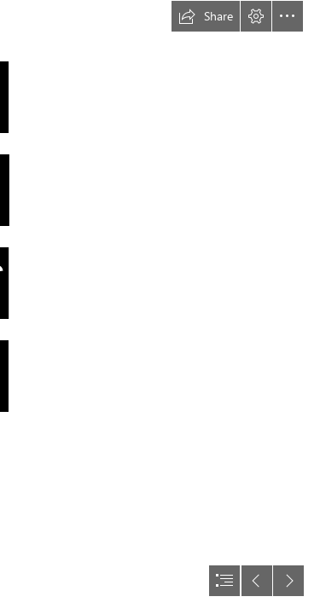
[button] (206, 16)
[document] (160, 307)
